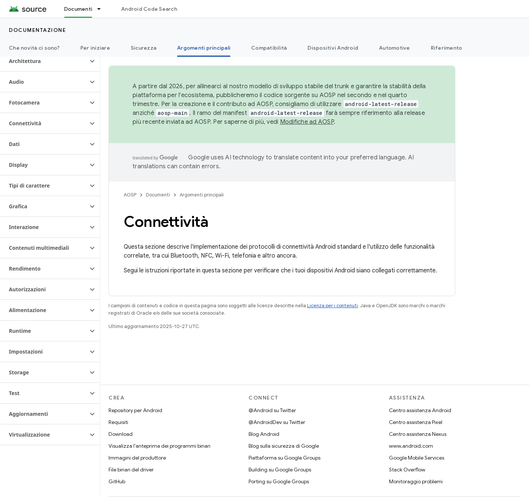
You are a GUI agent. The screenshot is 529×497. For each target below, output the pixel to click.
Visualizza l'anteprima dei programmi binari (159, 446)
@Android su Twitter (272, 410)
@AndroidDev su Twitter (277, 422)
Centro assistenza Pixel (415, 422)
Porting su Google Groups (279, 481)
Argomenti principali (202, 195)
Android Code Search (149, 9)
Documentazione (37, 30)
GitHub (117, 481)
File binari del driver (131, 469)
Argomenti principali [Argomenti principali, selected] (203, 47)
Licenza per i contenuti (332, 305)
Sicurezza (143, 47)
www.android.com (411, 446)
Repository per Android (135, 410)
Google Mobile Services (416, 457)
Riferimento (446, 47)
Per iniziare (95, 47)
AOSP (130, 195)
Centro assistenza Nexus (417, 434)
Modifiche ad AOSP (307, 122)
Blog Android (264, 434)
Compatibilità (269, 47)
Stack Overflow (407, 469)
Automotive (394, 47)
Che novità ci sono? (34, 47)
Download (121, 434)
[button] (44, 61)
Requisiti (118, 422)
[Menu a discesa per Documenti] (102, 9)
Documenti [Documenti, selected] (78, 9)
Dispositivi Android (332, 47)
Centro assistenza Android (420, 410)
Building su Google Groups (280, 469)
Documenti (158, 195)
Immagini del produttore (137, 457)
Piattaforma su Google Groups (284, 457)
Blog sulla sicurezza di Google (284, 446)
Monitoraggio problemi (416, 481)
